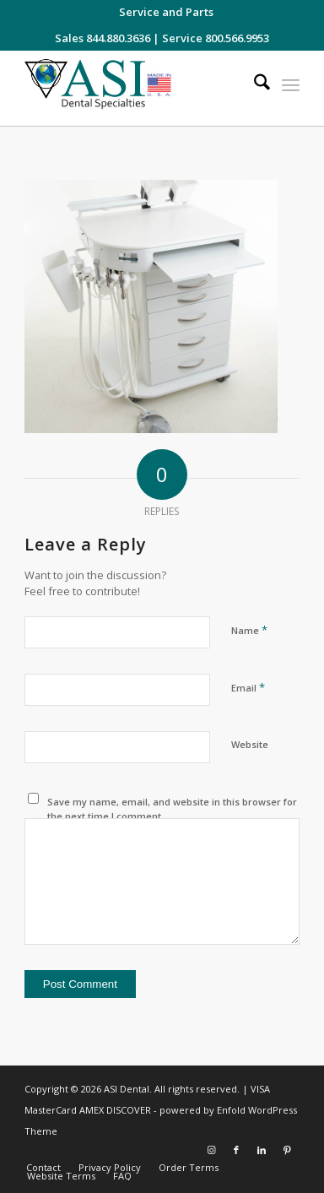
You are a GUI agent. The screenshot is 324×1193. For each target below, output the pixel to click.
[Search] (253, 84)
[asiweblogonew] (134, 88)
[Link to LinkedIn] (261, 1150)
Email (248, 687)
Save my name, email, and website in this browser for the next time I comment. (172, 808)
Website (249, 744)
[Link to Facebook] (236, 1150)
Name (249, 629)
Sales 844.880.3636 (102, 38)
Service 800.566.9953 (215, 38)
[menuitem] (166, 12)
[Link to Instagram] (211, 1150)
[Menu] (291, 84)
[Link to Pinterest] (287, 1150)
